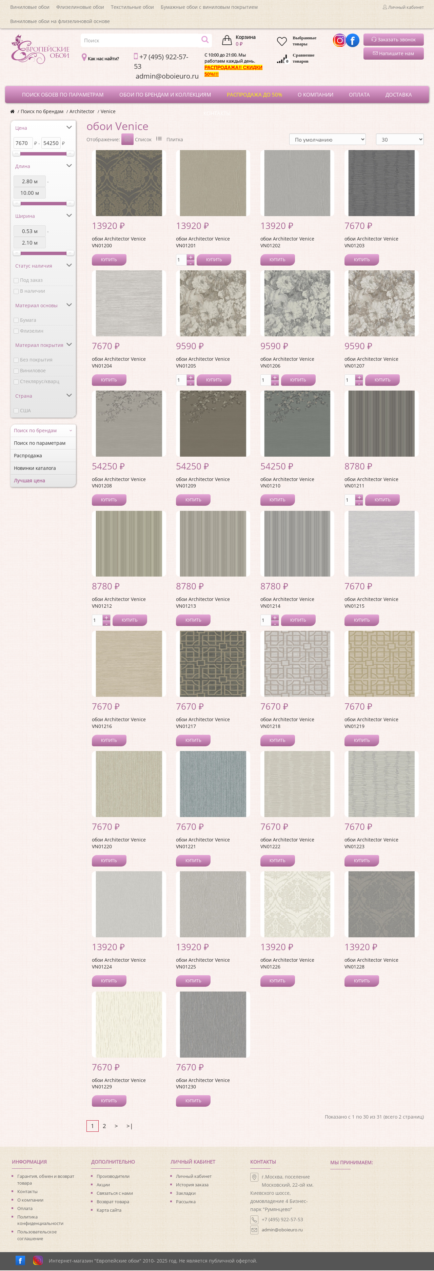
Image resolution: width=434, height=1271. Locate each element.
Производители (113, 1177)
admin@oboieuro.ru (282, 1230)
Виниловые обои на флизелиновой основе (60, 21)
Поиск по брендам (42, 111)
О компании (30, 1200)
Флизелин (31, 331)
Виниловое (33, 370)
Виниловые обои (30, 7)
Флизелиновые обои (80, 7)
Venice (108, 111)
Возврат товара (113, 1202)
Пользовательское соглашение (37, 1235)
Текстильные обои (132, 7)
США (25, 410)
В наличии (32, 291)
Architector (82, 111)
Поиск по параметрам (39, 443)
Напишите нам (393, 53)
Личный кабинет (194, 1177)
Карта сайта (109, 1211)
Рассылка (186, 1202)
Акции (103, 1185)
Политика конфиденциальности (40, 1220)
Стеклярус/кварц (39, 381)
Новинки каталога (35, 468)
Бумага (28, 320)
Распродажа (28, 455)
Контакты (27, 1192)
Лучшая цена (29, 480)
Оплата (25, 1209)
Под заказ (31, 280)
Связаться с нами (115, 1194)
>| (129, 1126)
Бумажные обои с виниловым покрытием (209, 7)
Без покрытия (36, 359)
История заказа (192, 1185)
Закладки (186, 1194)
